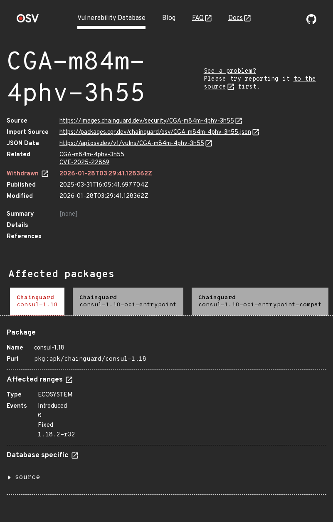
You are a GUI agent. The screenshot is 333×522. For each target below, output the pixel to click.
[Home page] (28, 21)
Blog (168, 18)
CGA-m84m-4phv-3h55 (91, 155)
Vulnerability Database (111, 18)
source (27, 477)
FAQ (198, 18)
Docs (235, 18)
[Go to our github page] (311, 22)
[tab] (37, 301)
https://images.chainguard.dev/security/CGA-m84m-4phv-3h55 (146, 121)
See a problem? (230, 71)
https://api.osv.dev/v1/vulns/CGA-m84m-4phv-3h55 (131, 144)
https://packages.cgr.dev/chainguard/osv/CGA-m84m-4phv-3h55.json (155, 132)
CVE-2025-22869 (84, 163)
